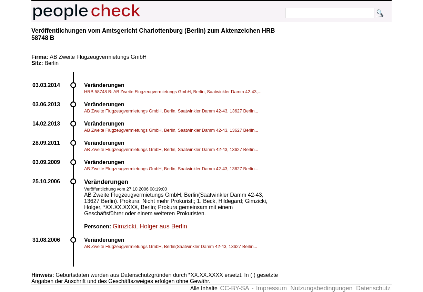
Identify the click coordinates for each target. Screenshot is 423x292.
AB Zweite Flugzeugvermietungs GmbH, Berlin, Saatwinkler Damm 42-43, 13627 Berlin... (171, 110)
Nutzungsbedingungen (321, 288)
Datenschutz (373, 288)
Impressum (271, 288)
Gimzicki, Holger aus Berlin (150, 226)
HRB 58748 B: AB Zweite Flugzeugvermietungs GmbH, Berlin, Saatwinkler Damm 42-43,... (172, 91)
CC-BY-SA (234, 288)
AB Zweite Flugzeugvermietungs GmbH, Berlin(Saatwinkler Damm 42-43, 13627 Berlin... (170, 246)
